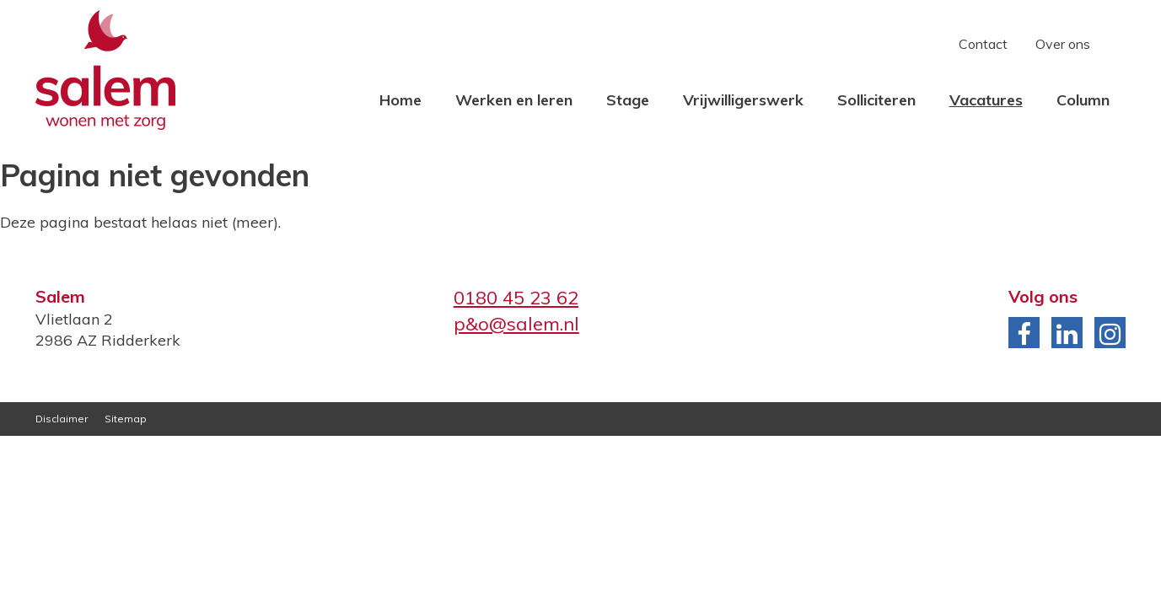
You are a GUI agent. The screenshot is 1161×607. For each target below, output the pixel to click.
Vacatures (986, 100)
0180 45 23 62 (516, 297)
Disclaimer (61, 418)
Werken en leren (513, 100)
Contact (983, 44)
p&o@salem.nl (516, 324)
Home (400, 100)
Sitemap (126, 418)
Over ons (1062, 44)
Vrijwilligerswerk (743, 100)
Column (1083, 100)
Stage (627, 100)
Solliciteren (876, 100)
